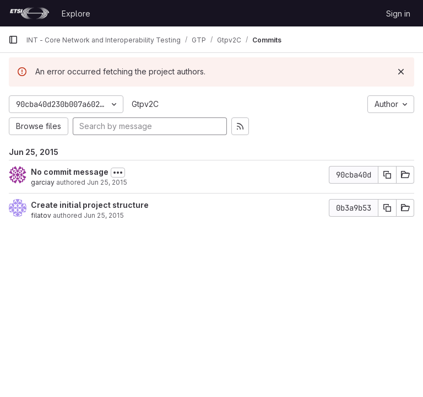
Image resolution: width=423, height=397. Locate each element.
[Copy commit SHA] (387, 175)
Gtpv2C (145, 104)
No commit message (70, 171)
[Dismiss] (401, 71)
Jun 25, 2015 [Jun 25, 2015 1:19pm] (107, 182)
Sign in (398, 13)
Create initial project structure (90, 205)
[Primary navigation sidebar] (13, 40)
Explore (76, 13)
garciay (43, 182)
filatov (41, 215)
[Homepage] (29, 13)
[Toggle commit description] (118, 173)
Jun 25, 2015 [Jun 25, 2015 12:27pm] (104, 215)
